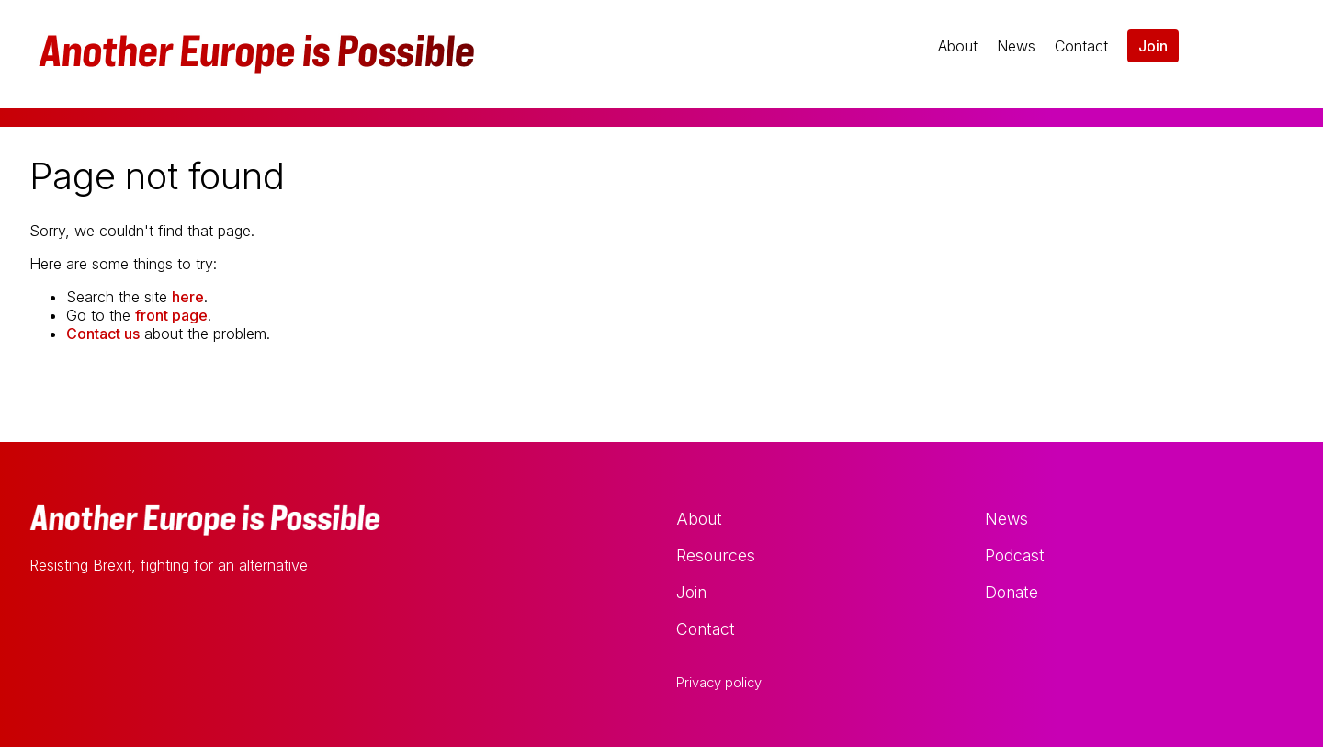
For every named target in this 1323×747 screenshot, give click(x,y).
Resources (715, 555)
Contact (1081, 46)
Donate (1011, 592)
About (958, 46)
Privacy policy (719, 682)
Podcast (1015, 555)
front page (171, 315)
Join (1153, 46)
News (1016, 46)
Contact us (103, 333)
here (188, 297)
